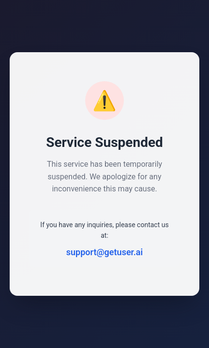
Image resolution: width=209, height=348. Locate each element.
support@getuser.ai (104, 252)
